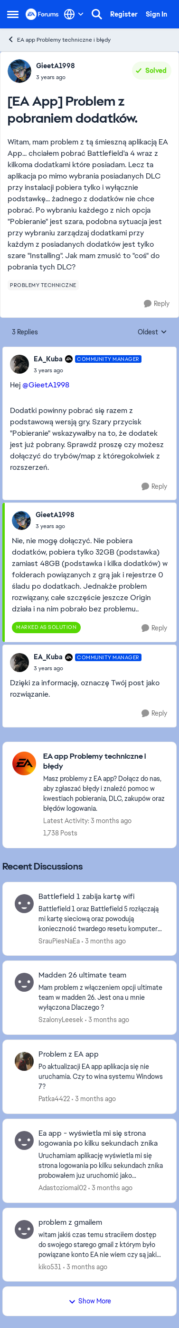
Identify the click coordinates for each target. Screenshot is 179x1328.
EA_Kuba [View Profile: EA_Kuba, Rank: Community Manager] (48, 359)
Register (124, 14)
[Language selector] (74, 14)
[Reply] (156, 303)
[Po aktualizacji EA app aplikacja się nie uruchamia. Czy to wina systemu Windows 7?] (101, 1077)
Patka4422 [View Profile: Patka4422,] (54, 1099)
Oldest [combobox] (152, 332)
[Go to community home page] (42, 14)
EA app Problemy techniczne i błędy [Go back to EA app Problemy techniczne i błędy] (59, 40)
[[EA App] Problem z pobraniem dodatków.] (87, 370)
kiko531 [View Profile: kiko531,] (49, 1266)
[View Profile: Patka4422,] (24, 1061)
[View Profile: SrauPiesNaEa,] (24, 903)
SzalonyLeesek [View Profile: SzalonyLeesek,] (60, 1019)
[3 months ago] (104, 941)
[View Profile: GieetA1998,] (19, 71)
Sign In (156, 14)
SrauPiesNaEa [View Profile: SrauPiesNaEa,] (59, 940)
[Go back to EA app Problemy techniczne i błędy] (105, 762)
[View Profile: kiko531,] (24, 1229)
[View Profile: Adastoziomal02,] (24, 1140)
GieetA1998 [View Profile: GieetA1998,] (55, 66)
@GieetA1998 (45, 385)
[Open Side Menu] (12, 14)
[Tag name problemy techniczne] (43, 285)
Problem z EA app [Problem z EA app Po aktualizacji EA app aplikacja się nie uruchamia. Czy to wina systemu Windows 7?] (68, 1054)
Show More (89, 1301)
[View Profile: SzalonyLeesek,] (24, 982)
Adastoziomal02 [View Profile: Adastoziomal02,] (62, 1188)
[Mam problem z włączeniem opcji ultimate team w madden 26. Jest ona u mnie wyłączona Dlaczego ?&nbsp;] (101, 998)
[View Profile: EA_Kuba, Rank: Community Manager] (19, 364)
